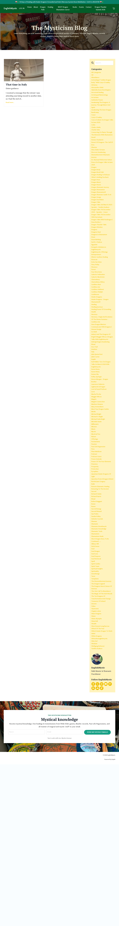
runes (93, 628)
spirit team (95, 700)
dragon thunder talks (100, 278)
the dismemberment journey (99, 719)
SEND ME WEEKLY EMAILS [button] (97, 893)
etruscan (94, 320)
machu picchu (97, 489)
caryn (93, 133)
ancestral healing (98, 103)
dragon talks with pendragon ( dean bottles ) (102, 273)
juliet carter (96, 444)
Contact (89, 8)
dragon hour (96, 216)
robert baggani (97, 623)
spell (93, 694)
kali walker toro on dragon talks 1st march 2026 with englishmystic (101, 453)
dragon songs (97, 239)
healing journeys (98, 376)
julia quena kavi (97, 441)
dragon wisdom (98, 281)
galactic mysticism (98, 340)
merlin (94, 510)
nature (94, 539)
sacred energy (97, 631)
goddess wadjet (98, 358)
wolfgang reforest (99, 807)
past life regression (99, 551)
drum (93, 293)
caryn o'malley (97, 136)
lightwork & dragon (99, 480)
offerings (95, 542)
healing (94, 373)
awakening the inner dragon (99, 125)
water (93, 771)
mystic (94, 533)
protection (95, 581)
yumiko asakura (97, 810)
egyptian (94, 302)
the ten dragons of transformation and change (99, 747)
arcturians (95, 109)
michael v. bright (98, 516)
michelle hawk (97, 522)
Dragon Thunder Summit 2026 (101, 9)
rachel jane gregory (99, 599)
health (94, 385)
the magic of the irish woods (100, 739)
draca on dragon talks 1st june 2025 (101, 196)
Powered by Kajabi (109, 921)
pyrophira (95, 584)
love (93, 486)
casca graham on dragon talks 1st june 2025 (101, 140)
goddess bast (96, 349)
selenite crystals (98, 643)
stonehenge (96, 709)
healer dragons (97, 364)
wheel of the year (98, 786)
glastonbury (96, 343)
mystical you (96, 536)
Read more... (10, 103)
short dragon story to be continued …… (101, 668)
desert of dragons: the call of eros (100, 169)
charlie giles (96, 150)
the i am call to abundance (97, 733)
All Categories (96, 73)
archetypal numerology (101, 106)
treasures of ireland (99, 753)
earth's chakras (97, 299)
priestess (94, 575)
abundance (96, 79)
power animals (97, 566)
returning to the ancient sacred (101, 609)
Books (75, 8)
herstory (94, 388)
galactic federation (99, 337)
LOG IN (22, 9)
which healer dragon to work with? (101, 790)
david (93, 162)
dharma (94, 174)
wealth (94, 780)
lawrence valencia (98, 477)
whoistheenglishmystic (100, 798)
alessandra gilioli (98, 94)
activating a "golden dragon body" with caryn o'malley (101, 85)
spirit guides (96, 697)
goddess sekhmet (98, 355)
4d (92, 76)
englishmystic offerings (100, 311)
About (36, 8)
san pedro (95, 637)
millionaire (95, 525)
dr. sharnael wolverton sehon (100, 190)
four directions (97, 335)
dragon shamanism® (99, 231)
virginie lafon (96, 765)
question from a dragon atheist (101, 594)
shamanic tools (97, 658)
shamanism (96, 661)
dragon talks (96, 245)
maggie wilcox (97, 492)
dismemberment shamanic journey (102, 184)
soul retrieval (96, 691)
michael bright (97, 513)
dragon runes (97, 222)
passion (94, 548)
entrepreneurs (97, 314)
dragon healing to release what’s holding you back (102, 211)
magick (94, 495)
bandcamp (95, 130)
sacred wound (97, 634)
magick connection (99, 498)
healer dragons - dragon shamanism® (101, 368)
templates (95, 715)
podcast (94, 560)
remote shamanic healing (101, 605)
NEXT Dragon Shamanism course (63, 9)
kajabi (93, 447)
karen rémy (96, 462)
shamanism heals (98, 664)
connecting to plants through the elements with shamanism (100, 156)
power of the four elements (98, 570)
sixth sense (96, 676)
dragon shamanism (99, 228)
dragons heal (96, 287)
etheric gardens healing (101, 317)
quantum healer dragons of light (101, 588)
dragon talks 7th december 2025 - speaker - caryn (101, 260)
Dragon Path (43, 9)
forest (93, 332)
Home (29, 8)
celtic (93, 144)
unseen (94, 756)
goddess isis (96, 352)
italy (93, 438)
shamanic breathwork (100, 652)
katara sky (95, 465)
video (93, 759)
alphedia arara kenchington (97, 98)
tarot (93, 712)
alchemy (94, 91)
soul (93, 679)
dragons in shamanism (100, 290)
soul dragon (96, 682)
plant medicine (97, 557)
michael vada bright (99, 519)
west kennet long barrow (102, 783)
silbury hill (95, 673)
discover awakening (99, 180)
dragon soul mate (98, 242)
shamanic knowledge (100, 655)
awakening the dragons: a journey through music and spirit (102, 118)
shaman (94, 646)
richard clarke (97, 614)
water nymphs (97, 774)
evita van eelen (97, 323)
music (93, 530)
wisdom (94, 804)
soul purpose (96, 688)
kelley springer (97, 468)
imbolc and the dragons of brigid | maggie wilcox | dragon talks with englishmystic (102, 419)
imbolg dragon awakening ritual (102, 428)
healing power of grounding (98, 380)
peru (93, 554)
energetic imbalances (100, 305)
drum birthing (97, 296)
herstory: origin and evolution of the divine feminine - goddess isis (100, 394)
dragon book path (98, 207)
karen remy (96, 459)
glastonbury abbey (99, 346)
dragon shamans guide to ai (102, 235)
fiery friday (95, 326)
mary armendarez (98, 504)
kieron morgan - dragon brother (101, 472)
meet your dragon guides (101, 507)
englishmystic (96, 308)
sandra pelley (96, 640)
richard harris (97, 617)
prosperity (95, 578)
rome (93, 626)
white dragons (97, 795)
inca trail (95, 432)
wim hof (95, 801)
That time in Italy (20, 85)
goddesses (95, 361)
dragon (94, 201)
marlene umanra (98, 501)
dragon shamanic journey (101, 225)
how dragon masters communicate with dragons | (100, 403)
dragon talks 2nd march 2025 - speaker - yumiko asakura (101, 251)
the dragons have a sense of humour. (102, 727)
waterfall (95, 777)
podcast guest (97, 563)
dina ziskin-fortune (99, 177)
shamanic (95, 649)
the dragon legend (99, 724)
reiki (93, 602)
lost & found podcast (100, 483)
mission (94, 528)
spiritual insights (98, 703)
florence (94, 329)
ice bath (94, 412)
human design (97, 409)
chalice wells (96, 147)
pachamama (96, 545)
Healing (50, 8)
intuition (94, 435)
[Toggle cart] (113, 9)
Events (81, 8)
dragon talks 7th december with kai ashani (102, 267)
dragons (94, 284)
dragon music (97, 219)
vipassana (95, 762)
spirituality (95, 706)
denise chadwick (98, 165)
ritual (93, 620)
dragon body (96, 204)
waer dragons (97, 768)
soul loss (95, 685)
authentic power (98, 112)
